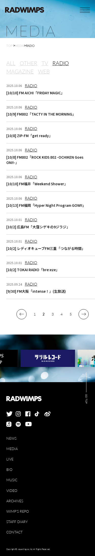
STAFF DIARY (17, 521)
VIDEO (11, 490)
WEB (44, 71)
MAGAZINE (20, 71)
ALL (10, 63)
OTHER (28, 63)
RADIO (60, 63)
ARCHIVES (14, 500)
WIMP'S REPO (17, 511)
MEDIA (12, 448)
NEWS (11, 438)
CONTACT (14, 532)
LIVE (9, 459)
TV (45, 63)
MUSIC (11, 479)
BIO (9, 469)
